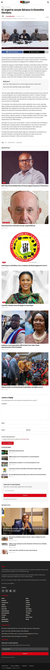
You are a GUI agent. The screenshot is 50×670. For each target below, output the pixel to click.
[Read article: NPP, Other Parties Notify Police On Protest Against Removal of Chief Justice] (25, 167)
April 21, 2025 (5, 228)
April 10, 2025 (5, 389)
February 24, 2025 (7, 533)
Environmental (5, 613)
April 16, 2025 (5, 268)
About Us (32, 664)
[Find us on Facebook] (3, 591)
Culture (3, 604)
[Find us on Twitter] (6, 591)
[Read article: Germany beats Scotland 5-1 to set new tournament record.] (5, 465)
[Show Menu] (2, 2)
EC (5, 142)
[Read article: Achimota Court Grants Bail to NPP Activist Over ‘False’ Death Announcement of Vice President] (25, 327)
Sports (27, 606)
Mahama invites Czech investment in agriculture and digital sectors (22, 387)
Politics (15, 18)
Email (3, 431)
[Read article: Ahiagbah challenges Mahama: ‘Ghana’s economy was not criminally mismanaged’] (25, 524)
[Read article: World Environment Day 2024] (5, 453)
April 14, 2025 (5, 349)
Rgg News (9, 667)
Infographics (5, 619)
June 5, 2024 (12, 453)
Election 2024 (11, 142)
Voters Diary (29, 617)
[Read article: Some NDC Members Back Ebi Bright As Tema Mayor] (25, 287)
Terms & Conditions (15, 664)
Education (4, 609)
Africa (3, 598)
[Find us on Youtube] (10, 591)
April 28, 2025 (5, 188)
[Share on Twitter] (34, 52)
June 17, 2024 (12, 459)
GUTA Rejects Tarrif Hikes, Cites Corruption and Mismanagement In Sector (24, 266)
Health (3, 617)
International (8, 7)
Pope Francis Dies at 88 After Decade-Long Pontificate (16, 87)
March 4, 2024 (12, 547)
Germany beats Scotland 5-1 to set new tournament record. (24, 463)
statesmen (19, 142)
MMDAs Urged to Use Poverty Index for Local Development (24, 457)
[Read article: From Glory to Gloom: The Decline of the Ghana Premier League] (5, 471)
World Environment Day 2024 (16, 452)
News (11, 18)
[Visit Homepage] (25, 2)
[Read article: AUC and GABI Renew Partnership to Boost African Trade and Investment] (5, 477)
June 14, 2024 (12, 465)
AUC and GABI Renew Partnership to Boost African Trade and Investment (27, 475)
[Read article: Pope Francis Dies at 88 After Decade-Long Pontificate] (25, 207)
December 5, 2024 (20, 16)
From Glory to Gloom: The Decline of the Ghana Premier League (25, 469)
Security (28, 604)
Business (5, 384)
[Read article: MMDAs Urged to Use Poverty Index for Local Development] (5, 459)
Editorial (4, 606)
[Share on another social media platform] (46, 52)
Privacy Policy (25, 440)
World (27, 619)
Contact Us (24, 664)
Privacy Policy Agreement (9, 438)
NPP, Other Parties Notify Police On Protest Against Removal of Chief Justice (22, 84)
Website (28, 430)
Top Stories (20, 18)
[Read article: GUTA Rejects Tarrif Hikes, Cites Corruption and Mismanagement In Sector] (25, 247)
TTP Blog (28, 613)
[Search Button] (48, 2)
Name (3, 424)
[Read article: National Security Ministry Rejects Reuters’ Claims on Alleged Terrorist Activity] (5, 538)
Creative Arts (5, 602)
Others (27, 600)
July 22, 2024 (12, 477)
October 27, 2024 (13, 540)
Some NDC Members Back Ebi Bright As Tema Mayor (17, 306)
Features (4, 615)
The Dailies (28, 609)
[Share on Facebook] (12, 52)
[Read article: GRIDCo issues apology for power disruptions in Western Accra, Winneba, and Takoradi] (5, 545)
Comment (4, 404)
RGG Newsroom (10, 16)
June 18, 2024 (12, 471)
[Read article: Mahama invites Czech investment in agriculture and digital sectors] (25, 369)
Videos (27, 615)
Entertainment (5, 611)
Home (3, 7)
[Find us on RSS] (14, 591)
